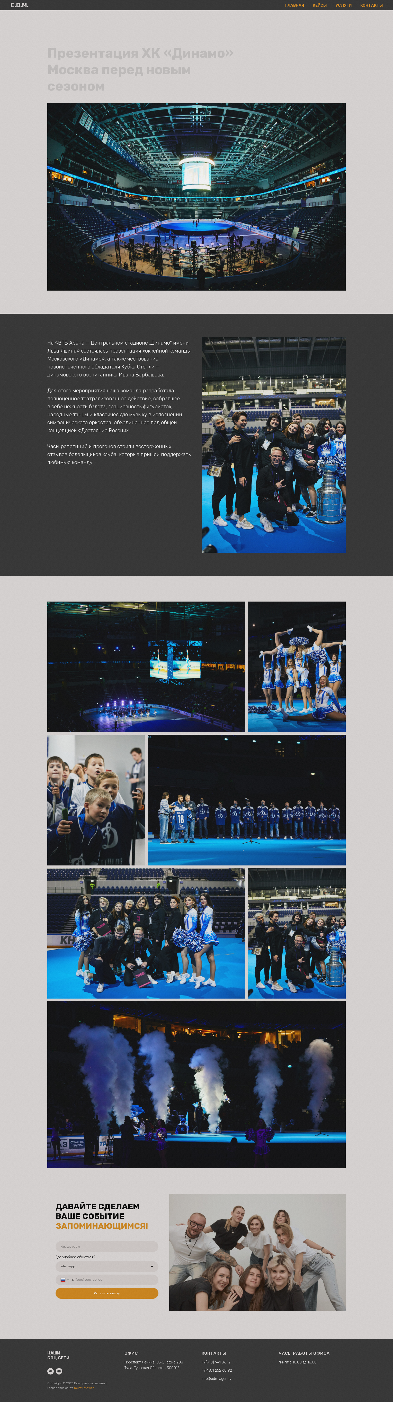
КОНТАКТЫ (371, 5)
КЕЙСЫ (320, 5)
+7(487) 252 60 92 (217, 1370)
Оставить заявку (107, 1293)
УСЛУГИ (343, 5)
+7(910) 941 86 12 (216, 1362)
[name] (107, 1246)
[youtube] (59, 1371)
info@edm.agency (216, 1379)
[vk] (50, 1371)
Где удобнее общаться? (75, 1257)
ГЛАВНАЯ (294, 5)
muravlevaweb (84, 1388)
